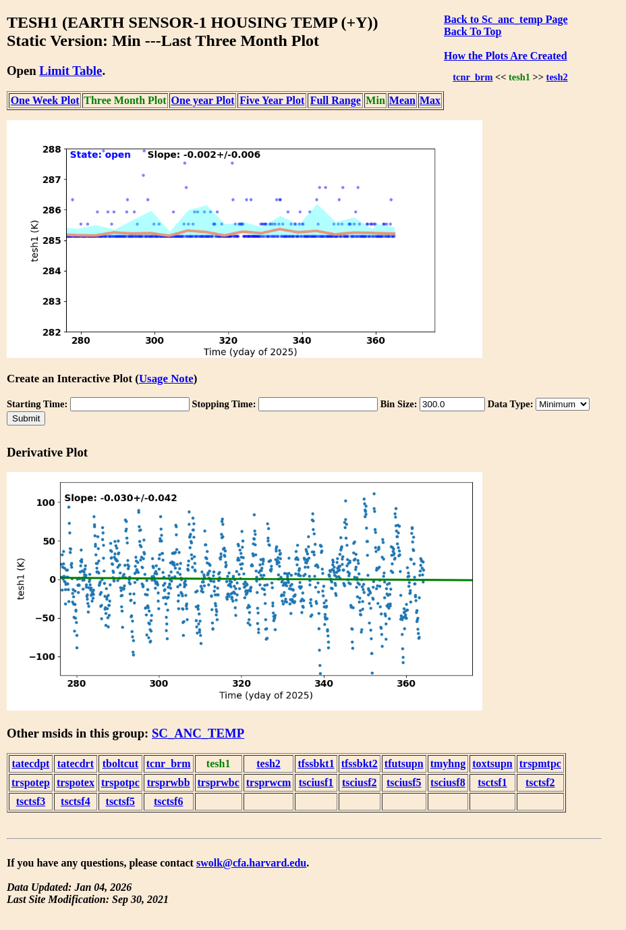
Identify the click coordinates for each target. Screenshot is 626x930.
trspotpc (120, 782)
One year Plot (203, 100)
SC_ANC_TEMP (198, 733)
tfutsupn (404, 763)
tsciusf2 (359, 782)
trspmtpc (540, 763)
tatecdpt (30, 763)
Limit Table (70, 70)
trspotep (30, 782)
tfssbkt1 (315, 763)
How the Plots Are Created (505, 55)
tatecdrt (75, 763)
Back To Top (472, 31)
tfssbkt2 (359, 763)
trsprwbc (218, 782)
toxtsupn (492, 763)
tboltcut (120, 763)
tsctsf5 (121, 801)
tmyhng (447, 763)
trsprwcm (268, 782)
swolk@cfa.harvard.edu (251, 863)
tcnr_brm (472, 77)
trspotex (75, 782)
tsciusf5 (404, 782)
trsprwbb (168, 782)
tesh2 (557, 77)
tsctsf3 (31, 801)
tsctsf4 (75, 801)
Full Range (335, 100)
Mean (402, 100)
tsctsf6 (168, 801)
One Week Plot (45, 100)
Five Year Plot (271, 100)
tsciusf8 (447, 782)
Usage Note (166, 378)
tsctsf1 (492, 782)
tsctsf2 (540, 782)
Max (430, 100)
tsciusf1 (316, 782)
